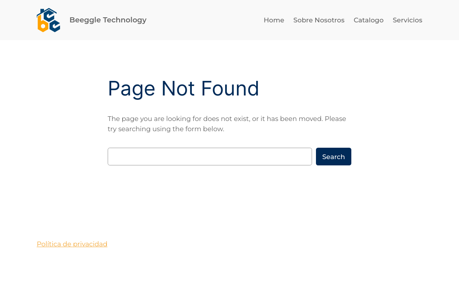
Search (333, 157)
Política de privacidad (72, 244)
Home (274, 20)
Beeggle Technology (108, 19)
